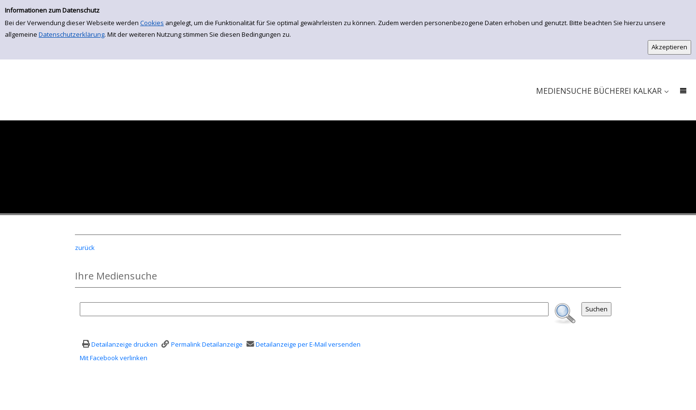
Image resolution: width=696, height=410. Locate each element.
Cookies (152, 22)
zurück (85, 247)
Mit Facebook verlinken (113, 357)
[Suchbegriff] (314, 309)
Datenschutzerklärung (71, 34)
